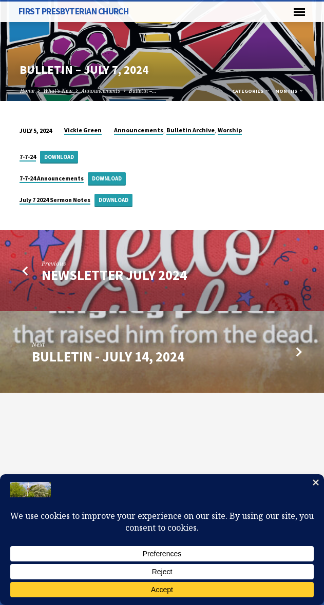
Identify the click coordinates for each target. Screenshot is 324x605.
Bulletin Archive (190, 130)
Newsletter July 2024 (114, 275)
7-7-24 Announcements (52, 178)
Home (27, 90)
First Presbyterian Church (73, 11)
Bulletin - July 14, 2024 (108, 356)
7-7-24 (28, 156)
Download (59, 156)
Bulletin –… (143, 90)
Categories (251, 91)
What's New (57, 90)
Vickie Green (83, 130)
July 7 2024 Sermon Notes (55, 200)
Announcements (100, 90)
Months (289, 91)
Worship (230, 130)
